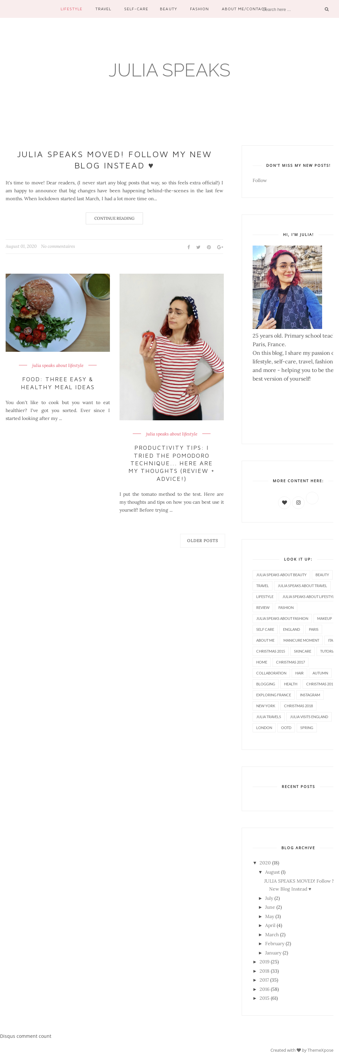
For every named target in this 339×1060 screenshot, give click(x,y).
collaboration (271, 673)
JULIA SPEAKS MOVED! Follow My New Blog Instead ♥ (114, 159)
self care (265, 629)
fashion (286, 607)
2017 (264, 980)
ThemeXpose (320, 1050)
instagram (310, 695)
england (291, 629)
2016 (264, 989)
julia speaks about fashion (282, 618)
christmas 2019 (320, 684)
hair (299, 673)
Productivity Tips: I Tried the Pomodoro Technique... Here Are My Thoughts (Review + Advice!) (171, 463)
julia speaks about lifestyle (57, 365)
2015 (264, 998)
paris (313, 629)
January (273, 953)
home (261, 662)
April (270, 925)
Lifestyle (71, 8)
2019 (264, 962)
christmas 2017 (290, 662)
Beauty (168, 8)
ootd (286, 727)
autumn (320, 673)
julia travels (268, 716)
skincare (302, 651)
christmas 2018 (298, 706)
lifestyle (264, 596)
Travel (103, 8)
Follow (260, 180)
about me (265, 640)
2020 (265, 863)
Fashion (199, 8)
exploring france (273, 695)
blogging (265, 684)
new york (265, 706)
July (269, 898)
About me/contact (244, 8)
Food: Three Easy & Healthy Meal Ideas (58, 383)
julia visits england (309, 716)
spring (306, 727)
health (290, 684)
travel (262, 585)
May (269, 916)
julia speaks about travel (302, 585)
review (262, 607)
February (274, 943)
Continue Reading (114, 218)
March (272, 935)
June (270, 907)
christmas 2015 (270, 651)
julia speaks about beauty (281, 575)
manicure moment (301, 640)
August (272, 872)
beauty (322, 575)
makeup (324, 618)
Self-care (136, 8)
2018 (264, 971)
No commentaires (58, 246)
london (264, 727)
